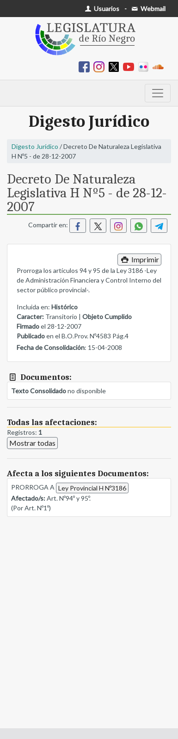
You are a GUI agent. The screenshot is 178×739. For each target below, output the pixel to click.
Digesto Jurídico (35, 146)
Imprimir (139, 259)
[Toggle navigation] (158, 93)
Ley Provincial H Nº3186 (92, 488)
